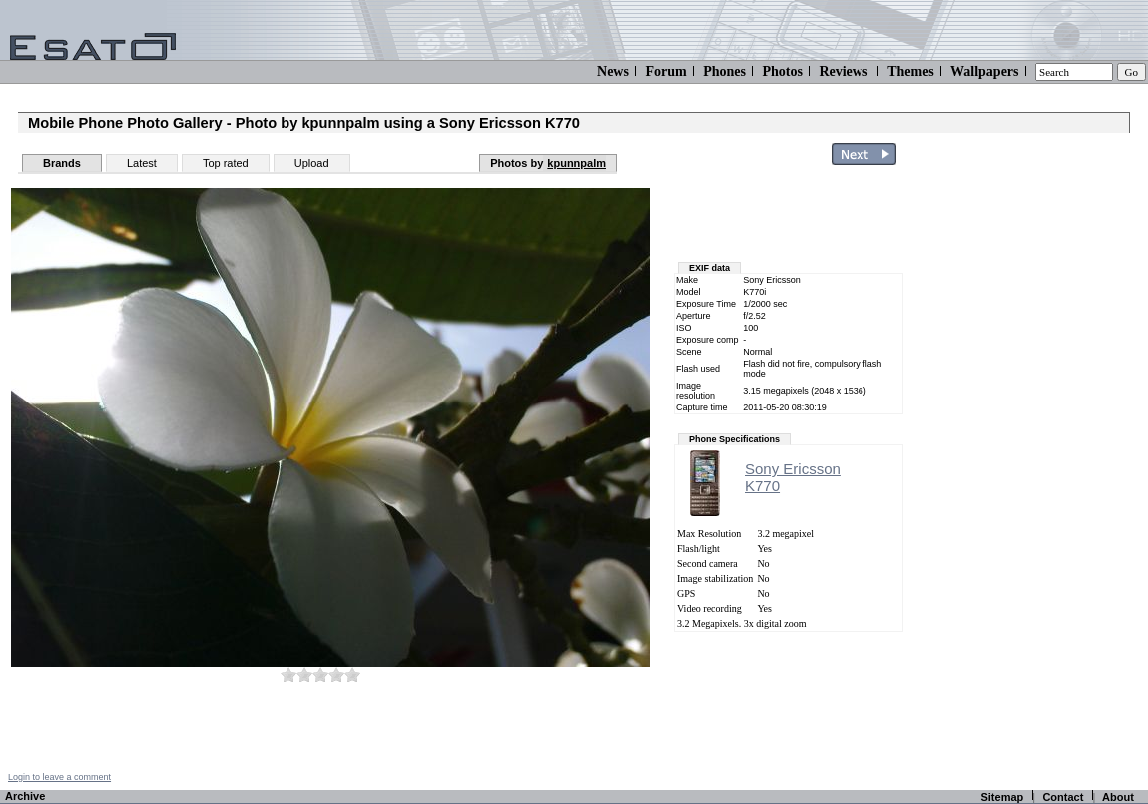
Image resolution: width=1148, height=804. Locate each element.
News (613, 71)
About (1118, 797)
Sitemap (1001, 797)
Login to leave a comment (59, 777)
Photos (782, 71)
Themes (910, 71)
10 (352, 674)
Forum (665, 71)
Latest (142, 163)
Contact (1062, 797)
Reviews (843, 71)
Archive (25, 796)
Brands (62, 163)
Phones (724, 71)
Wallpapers (984, 71)
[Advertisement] (1016, 472)
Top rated (226, 163)
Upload (311, 163)
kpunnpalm (576, 163)
